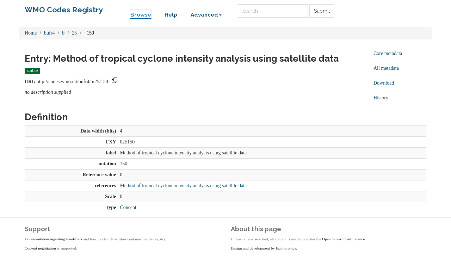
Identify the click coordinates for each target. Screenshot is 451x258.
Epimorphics (286, 248)
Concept (128, 207)
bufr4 (49, 33)
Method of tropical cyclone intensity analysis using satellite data (183, 185)
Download (383, 83)
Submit (322, 11)
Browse (140, 15)
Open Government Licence (343, 239)
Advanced (206, 15)
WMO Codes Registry (64, 9)
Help (171, 15)
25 (74, 33)
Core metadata (387, 53)
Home (31, 33)
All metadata (386, 68)
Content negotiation (40, 248)
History (380, 97)
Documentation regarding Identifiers (53, 239)
